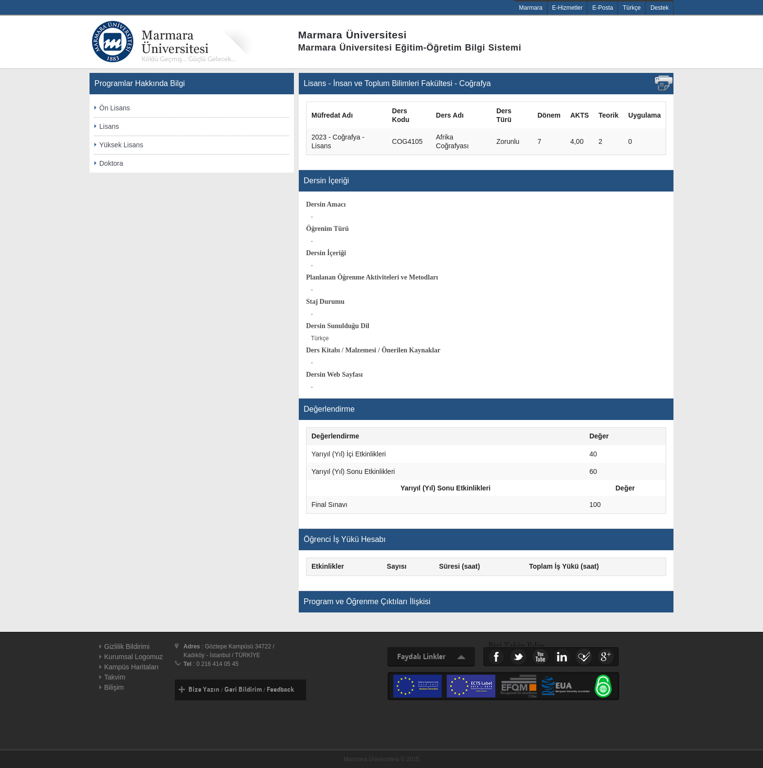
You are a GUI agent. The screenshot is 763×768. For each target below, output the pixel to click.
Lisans (109, 126)
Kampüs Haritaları (131, 667)
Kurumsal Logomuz (133, 657)
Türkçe (632, 7)
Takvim (115, 677)
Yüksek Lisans (121, 145)
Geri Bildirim (243, 690)
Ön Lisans (114, 108)
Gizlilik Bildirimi (126, 646)
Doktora (111, 163)
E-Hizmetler (567, 7)
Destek (660, 7)
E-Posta (602, 7)
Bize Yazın (203, 690)
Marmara (531, 7)
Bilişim (114, 687)
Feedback (280, 690)
